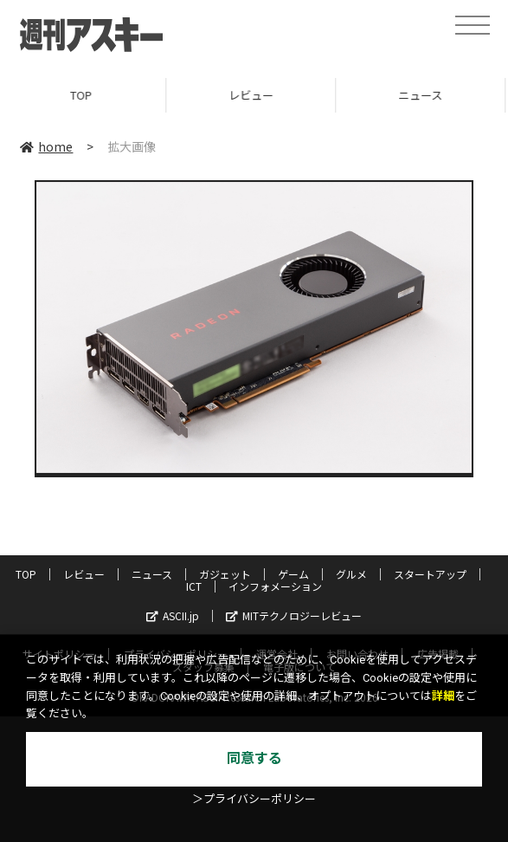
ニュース (152, 574)
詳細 (443, 696)
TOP (84, 95)
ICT (194, 586)
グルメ (351, 574)
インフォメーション (275, 586)
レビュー (254, 95)
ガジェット (225, 574)
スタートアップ (430, 574)
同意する (254, 758)
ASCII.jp (172, 615)
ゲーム (293, 574)
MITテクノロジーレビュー (294, 615)
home (46, 146)
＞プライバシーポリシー (254, 799)
